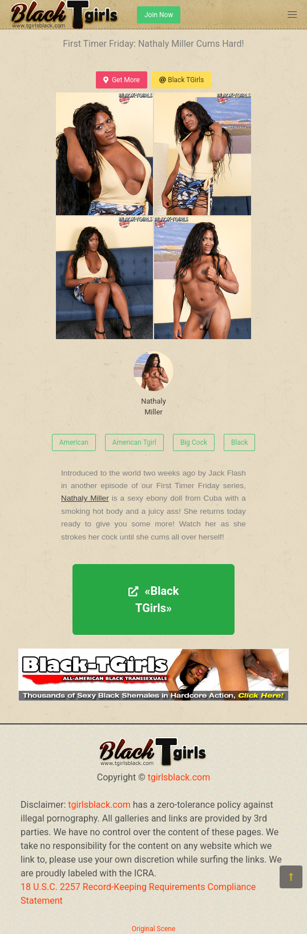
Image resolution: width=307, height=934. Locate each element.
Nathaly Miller (153, 383)
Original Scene (154, 929)
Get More (121, 80)
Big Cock (193, 442)
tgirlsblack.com (179, 777)
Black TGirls (181, 80)
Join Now (158, 15)
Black (239, 442)
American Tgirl (134, 442)
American (73, 442)
